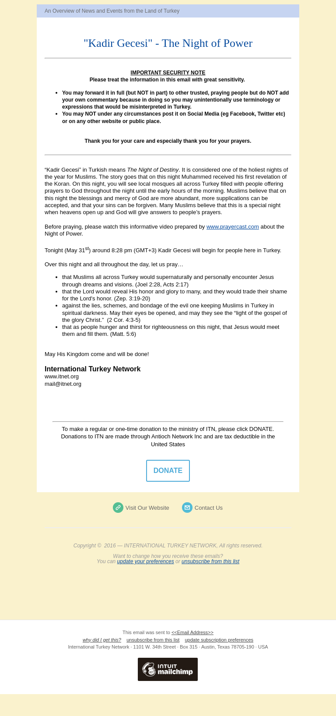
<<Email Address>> (193, 632)
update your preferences (145, 561)
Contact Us (209, 507)
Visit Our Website (147, 507)
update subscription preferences (219, 639)
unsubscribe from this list (210, 561)
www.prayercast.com (232, 226)
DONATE (168, 470)
